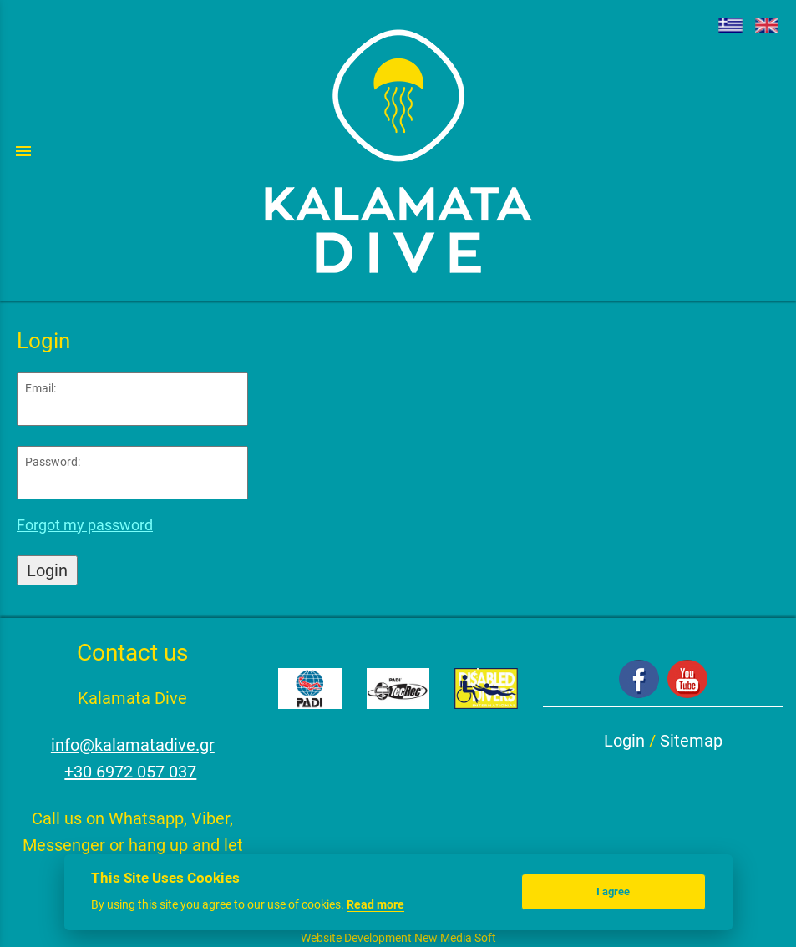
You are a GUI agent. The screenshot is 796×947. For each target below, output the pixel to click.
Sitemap (691, 741)
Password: (52, 461)
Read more (375, 904)
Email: (40, 388)
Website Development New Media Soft (398, 937)
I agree (613, 891)
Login (47, 570)
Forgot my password (85, 525)
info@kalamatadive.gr (133, 745)
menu (23, 151)
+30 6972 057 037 (130, 772)
